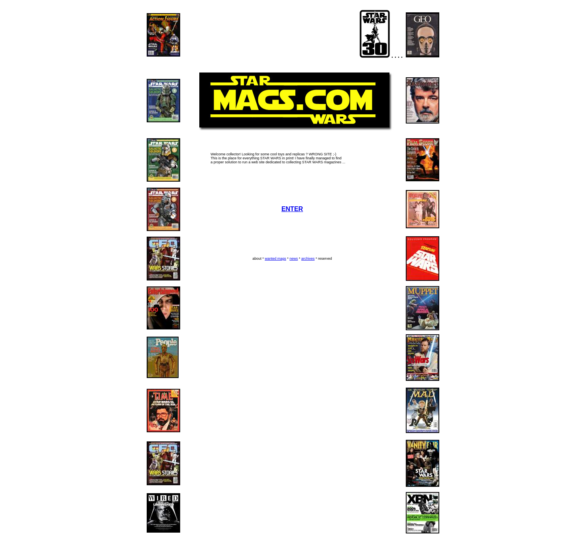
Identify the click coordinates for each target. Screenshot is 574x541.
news (293, 259)
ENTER (292, 209)
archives (308, 259)
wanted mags (275, 259)
